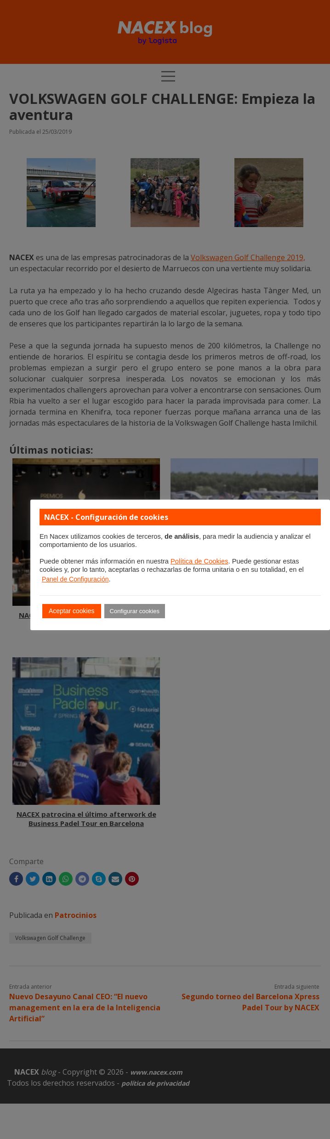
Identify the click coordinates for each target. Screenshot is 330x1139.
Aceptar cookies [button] (72, 611)
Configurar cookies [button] (134, 611)
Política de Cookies (199, 561)
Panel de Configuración (75, 579)
